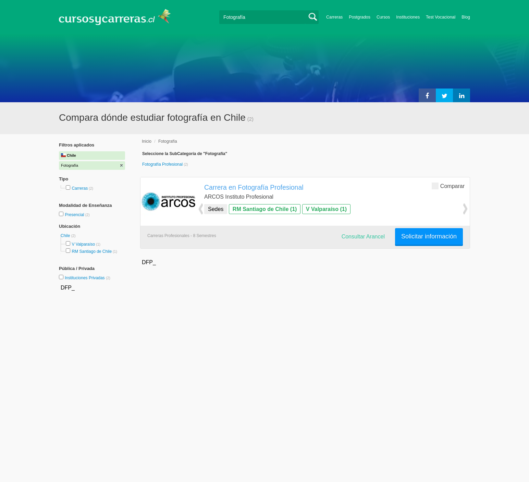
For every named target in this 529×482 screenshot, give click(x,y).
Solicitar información (429, 236)
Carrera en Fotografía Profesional (254, 187)
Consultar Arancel (363, 236)
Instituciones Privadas (87, 277)
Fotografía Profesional (163, 164)
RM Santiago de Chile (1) (265, 209)
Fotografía (167, 141)
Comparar (448, 186)
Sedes (215, 209)
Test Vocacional (440, 17)
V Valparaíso (83, 244)
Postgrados (359, 17)
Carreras (334, 17)
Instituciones (408, 17)
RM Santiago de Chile (92, 251)
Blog (466, 17)
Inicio (146, 141)
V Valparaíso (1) (326, 209)
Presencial (75, 214)
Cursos (383, 17)
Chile (66, 235)
